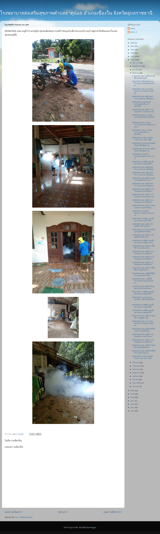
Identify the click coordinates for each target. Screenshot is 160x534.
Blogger (93, 527)
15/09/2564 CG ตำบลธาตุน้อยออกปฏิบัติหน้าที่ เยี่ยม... (143, 231)
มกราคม (136, 386)
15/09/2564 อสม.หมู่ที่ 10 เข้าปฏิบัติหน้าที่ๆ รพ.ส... (143, 236)
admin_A (133, 32)
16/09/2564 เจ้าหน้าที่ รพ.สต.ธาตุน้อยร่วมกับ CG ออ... (143, 213)
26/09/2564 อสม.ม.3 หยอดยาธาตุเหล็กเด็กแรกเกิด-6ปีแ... (142, 132)
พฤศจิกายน (137, 66)
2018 (132, 397)
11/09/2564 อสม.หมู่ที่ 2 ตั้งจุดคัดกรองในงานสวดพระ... (143, 287)
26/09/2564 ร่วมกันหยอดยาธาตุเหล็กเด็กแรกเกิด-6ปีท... (141, 104)
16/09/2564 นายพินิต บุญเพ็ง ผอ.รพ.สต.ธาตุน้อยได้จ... (143, 220)
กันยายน (136, 73)
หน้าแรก (62, 512)
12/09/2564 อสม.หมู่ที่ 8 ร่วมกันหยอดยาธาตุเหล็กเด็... (143, 263)
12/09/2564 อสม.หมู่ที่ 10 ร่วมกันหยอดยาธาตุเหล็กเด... (143, 258)
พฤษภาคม (137, 373)
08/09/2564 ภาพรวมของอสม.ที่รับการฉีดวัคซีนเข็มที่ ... (143, 299)
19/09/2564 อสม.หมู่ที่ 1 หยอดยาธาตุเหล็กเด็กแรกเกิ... (143, 179)
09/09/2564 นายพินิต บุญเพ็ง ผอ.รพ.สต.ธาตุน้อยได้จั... (143, 293)
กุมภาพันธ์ (137, 383)
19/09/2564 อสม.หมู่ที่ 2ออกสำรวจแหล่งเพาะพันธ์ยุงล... (143, 174)
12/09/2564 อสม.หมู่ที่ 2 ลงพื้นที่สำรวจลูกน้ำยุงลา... (143, 269)
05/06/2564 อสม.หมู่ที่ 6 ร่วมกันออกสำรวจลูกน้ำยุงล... (143, 335)
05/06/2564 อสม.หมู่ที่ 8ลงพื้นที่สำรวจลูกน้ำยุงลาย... (143, 352)
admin (132, 28)
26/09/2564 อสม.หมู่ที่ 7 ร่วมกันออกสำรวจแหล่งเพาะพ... (143, 111)
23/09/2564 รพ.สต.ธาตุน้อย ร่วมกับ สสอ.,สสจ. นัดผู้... (142, 139)
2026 (132, 43)
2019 (132, 394)
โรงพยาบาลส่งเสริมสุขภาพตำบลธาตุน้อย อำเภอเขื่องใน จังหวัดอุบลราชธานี (76, 13)
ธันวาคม (136, 63)
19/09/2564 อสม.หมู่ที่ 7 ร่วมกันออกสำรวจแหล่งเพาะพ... (143, 196)
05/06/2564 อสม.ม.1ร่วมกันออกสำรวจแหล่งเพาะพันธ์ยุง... (143, 323)
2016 (132, 404)
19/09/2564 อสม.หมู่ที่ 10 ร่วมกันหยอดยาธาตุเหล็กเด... (143, 190)
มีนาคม (136, 380)
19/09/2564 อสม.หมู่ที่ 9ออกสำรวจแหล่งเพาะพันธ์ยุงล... (143, 168)
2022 (132, 56)
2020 (132, 391)
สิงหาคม (136, 363)
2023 (132, 53)
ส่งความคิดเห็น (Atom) (24, 517)
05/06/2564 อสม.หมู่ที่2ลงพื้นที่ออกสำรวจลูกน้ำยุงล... (143, 330)
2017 (132, 401)
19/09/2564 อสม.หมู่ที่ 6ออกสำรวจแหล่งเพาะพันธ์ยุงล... (143, 185)
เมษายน (136, 376)
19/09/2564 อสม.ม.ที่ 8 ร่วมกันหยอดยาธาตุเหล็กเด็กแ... (143, 206)
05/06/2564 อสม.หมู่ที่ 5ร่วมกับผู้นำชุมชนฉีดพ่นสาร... (143, 346)
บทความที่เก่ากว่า (112, 512)
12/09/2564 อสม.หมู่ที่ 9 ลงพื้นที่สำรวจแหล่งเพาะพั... (143, 247)
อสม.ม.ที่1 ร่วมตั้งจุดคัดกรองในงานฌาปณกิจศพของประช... (143, 83)
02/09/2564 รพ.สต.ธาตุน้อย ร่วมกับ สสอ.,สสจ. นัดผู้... (142, 357)
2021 (132, 60)
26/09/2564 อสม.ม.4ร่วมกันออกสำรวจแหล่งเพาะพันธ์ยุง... (143, 91)
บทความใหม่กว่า (13, 512)
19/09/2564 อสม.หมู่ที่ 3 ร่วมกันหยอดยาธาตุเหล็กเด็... (143, 201)
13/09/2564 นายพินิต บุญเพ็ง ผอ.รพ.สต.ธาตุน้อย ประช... (143, 242)
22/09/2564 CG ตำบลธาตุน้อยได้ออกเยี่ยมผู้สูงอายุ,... (143, 144)
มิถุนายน (136, 369)
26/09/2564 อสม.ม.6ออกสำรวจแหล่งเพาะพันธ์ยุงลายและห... (143, 125)
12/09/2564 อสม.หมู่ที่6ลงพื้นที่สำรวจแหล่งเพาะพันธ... (143, 274)
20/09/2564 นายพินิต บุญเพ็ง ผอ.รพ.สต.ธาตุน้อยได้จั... (143, 163)
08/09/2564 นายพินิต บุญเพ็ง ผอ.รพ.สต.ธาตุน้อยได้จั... (143, 306)
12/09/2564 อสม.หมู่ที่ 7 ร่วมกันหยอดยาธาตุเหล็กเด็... (143, 253)
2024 (132, 50)
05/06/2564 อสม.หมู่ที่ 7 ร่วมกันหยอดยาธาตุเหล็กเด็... (143, 341)
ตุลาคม (136, 69)
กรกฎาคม (137, 366)
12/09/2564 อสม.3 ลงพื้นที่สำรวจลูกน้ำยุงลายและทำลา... (143, 281)
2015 (132, 407)
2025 (132, 46)
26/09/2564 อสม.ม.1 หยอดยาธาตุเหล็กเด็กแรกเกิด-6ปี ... (143, 117)
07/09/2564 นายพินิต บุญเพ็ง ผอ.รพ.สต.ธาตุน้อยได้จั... (143, 311)
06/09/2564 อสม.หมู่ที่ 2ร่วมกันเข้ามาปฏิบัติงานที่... (143, 317)
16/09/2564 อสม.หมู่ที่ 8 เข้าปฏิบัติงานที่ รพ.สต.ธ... (142, 225)
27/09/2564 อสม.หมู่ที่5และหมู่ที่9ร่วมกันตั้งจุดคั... (143, 77)
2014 (132, 411)
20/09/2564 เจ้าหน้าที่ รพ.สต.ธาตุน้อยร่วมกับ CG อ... (143, 156)
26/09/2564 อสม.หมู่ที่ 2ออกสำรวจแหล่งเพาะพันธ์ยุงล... (143, 97)
